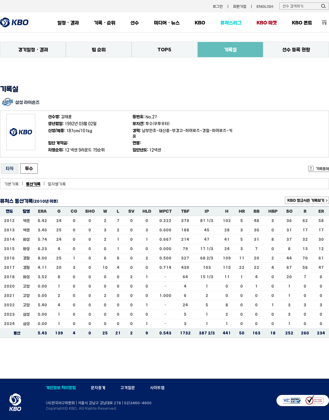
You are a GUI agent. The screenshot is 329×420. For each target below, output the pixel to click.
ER (321, 211)
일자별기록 (57, 184)
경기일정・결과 (33, 49)
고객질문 (127, 387)
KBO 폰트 (302, 22)
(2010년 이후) (45, 201)
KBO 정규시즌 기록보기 (305, 200)
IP (207, 211)
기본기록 (11, 184)
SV (131, 211)
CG (74, 211)
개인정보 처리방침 (61, 387)
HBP (272, 211)
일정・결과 (68, 22)
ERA (42, 211)
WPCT (165, 211)
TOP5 (164, 49)
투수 (29, 168)
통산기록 (33, 184)
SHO (90, 211)
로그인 (218, 6)
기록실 (230, 49)
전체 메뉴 (324, 22)
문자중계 (98, 387)
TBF (185, 211)
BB (257, 211)
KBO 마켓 (267, 22)
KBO (200, 22)
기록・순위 (104, 22)
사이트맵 (157, 387)
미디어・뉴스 (167, 22)
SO (289, 211)
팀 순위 (99, 49)
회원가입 (239, 6)
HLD (146, 211)
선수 (134, 22)
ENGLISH (265, 6)
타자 (10, 168)
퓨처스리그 (230, 22)
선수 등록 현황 (296, 49)
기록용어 (322, 168)
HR (242, 211)
